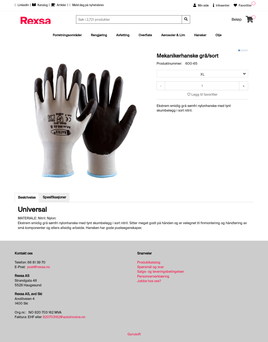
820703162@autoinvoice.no (64, 317)
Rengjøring (99, 35)
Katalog (40, 5)
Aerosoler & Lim (173, 35)
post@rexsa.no (38, 267)
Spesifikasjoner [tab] (54, 197)
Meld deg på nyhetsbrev (86, 5)
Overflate (145, 35)
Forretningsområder (67, 35)
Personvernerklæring (153, 276)
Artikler (59, 5)
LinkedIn (22, 5)
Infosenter (221, 5)
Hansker (200, 35)
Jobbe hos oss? (149, 281)
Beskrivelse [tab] (27, 197)
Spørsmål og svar (150, 267)
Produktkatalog (148, 262)
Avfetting (122, 35)
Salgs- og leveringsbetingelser (160, 271)
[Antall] (202, 85)
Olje (218, 35)
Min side (201, 5)
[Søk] (129, 19)
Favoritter (243, 5)
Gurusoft (134, 334)
